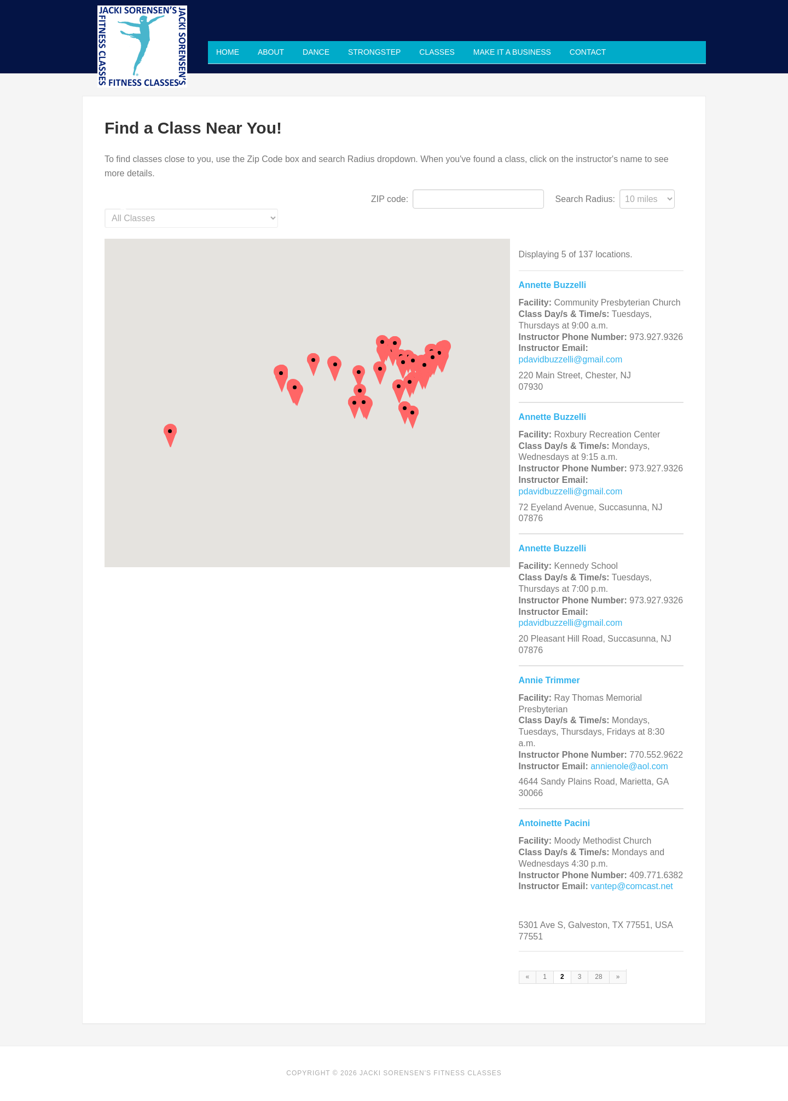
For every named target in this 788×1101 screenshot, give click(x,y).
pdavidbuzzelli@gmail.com (571, 359)
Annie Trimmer (549, 680)
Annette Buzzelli (553, 285)
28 (598, 977)
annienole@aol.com (629, 766)
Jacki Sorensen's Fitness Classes (142, 46)
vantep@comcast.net (631, 886)
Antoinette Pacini (554, 823)
